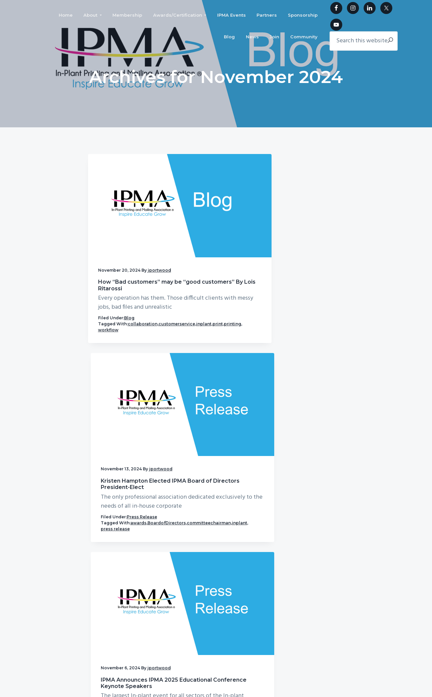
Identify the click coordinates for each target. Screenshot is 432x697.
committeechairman (207, 323)
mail (278, 330)
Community (234, 618)
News (227, 605)
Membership (235, 557)
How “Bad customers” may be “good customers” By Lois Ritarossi (128, 240)
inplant (143, 317)
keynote (321, 324)
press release (200, 329)
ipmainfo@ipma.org (145, 591)
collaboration (142, 311)
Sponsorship (234, 592)
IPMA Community (376, 436)
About (273, 544)
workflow (138, 323)
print (103, 323)
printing (118, 323)
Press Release (226, 305)
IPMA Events (235, 579)
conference (315, 318)
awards (223, 311)
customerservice (116, 317)
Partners (275, 579)
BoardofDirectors (204, 317)
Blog (129, 305)
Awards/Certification (288, 561)
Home (227, 544)
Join (270, 605)
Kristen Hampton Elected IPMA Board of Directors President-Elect (213, 240)
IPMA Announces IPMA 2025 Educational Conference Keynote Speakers (302, 243)
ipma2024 (301, 324)
